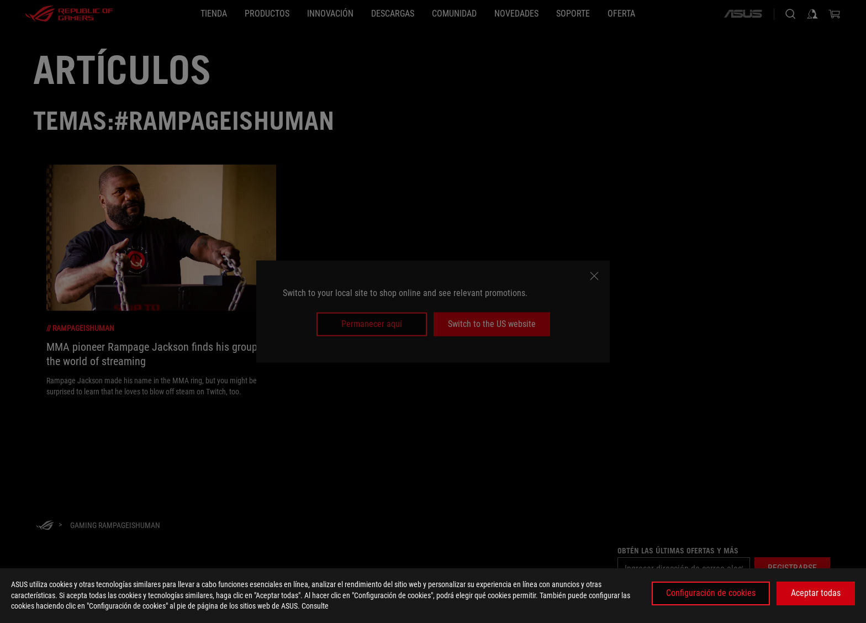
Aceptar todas (816, 593)
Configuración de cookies (711, 593)
